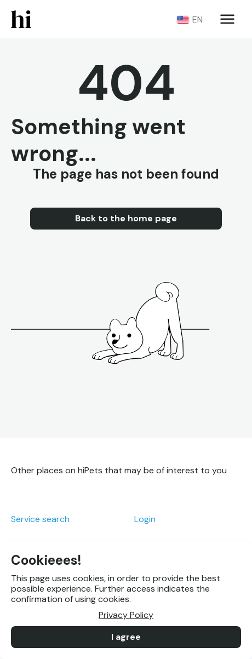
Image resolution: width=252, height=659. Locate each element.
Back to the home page (126, 219)
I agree (126, 637)
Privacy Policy (126, 615)
